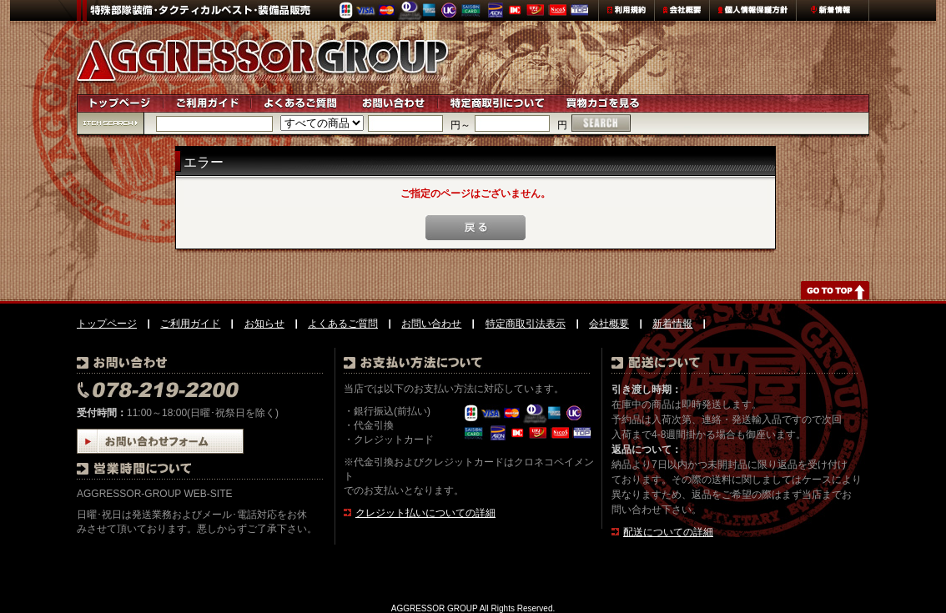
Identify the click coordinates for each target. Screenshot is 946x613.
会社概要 (609, 323)
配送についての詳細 (668, 532)
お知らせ (264, 323)
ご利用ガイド (190, 323)
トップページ (107, 323)
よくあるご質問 (343, 323)
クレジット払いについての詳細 (425, 513)
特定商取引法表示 (526, 323)
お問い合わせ (431, 323)
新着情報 (672, 323)
